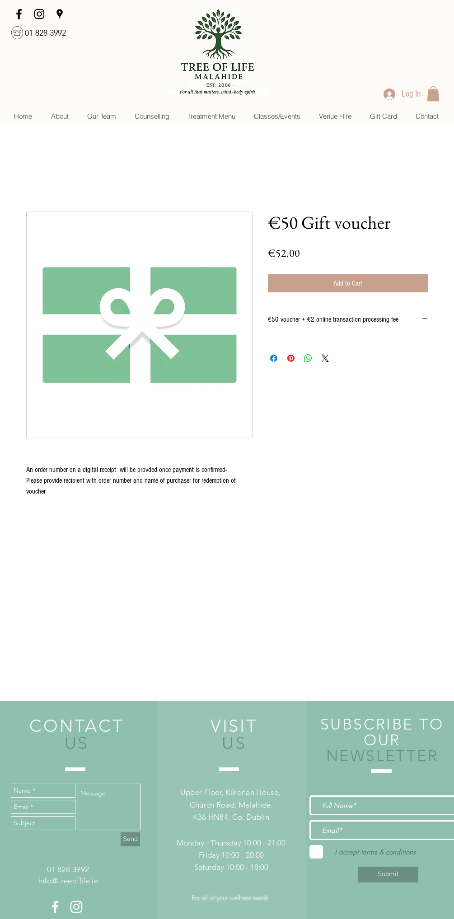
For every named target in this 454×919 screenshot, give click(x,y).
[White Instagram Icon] (76, 907)
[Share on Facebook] (273, 358)
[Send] (130, 839)
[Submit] (388, 874)
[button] (151, 116)
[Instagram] (39, 14)
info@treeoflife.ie (68, 880)
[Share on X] (325, 358)
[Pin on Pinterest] (291, 358)
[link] (433, 93)
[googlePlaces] (59, 14)
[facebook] (19, 14)
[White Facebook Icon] (55, 907)
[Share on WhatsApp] (308, 358)
